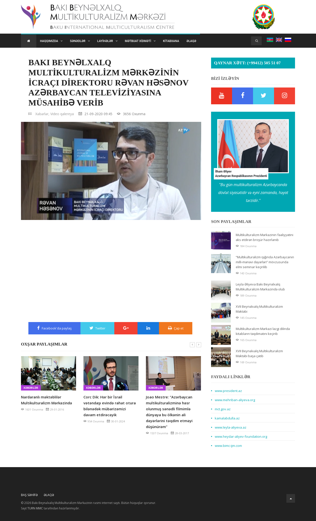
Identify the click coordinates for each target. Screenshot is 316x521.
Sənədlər (80, 41)
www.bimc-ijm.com (228, 445)
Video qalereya (62, 113)
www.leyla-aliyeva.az (230, 427)
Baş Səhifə (29, 495)
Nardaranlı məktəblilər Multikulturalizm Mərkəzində (46, 399)
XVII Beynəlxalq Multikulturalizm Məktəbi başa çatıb (259, 353)
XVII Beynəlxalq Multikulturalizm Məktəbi (259, 309)
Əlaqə (191, 41)
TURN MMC (35, 508)
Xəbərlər (30, 388)
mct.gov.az (223, 409)
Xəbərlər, (42, 113)
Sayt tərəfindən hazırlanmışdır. (50, 508)
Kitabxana (171, 41)
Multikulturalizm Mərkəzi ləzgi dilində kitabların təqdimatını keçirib (263, 331)
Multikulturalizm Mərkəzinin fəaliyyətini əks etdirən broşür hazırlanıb (264, 237)
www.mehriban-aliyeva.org (235, 400)
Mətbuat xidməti (140, 41)
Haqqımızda (51, 41)
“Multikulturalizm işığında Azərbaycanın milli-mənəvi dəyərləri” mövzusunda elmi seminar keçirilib (265, 262)
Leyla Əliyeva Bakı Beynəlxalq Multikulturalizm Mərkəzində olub (260, 286)
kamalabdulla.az (227, 418)
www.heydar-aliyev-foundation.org (241, 436)
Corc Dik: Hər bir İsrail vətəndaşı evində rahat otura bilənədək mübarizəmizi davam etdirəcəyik (109, 405)
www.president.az (228, 391)
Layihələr (107, 41)
